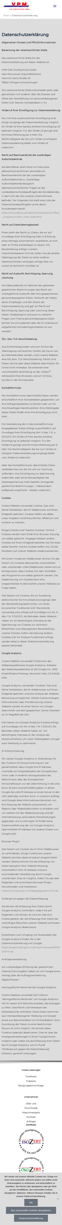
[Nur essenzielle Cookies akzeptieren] (58, 1198)
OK (31, 1202)
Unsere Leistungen (31, 1070)
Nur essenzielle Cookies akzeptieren (31, 1210)
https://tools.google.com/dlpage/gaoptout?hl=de (30, 890)
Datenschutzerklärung (31, 1218)
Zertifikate (31, 1125)
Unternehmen (31, 1097)
